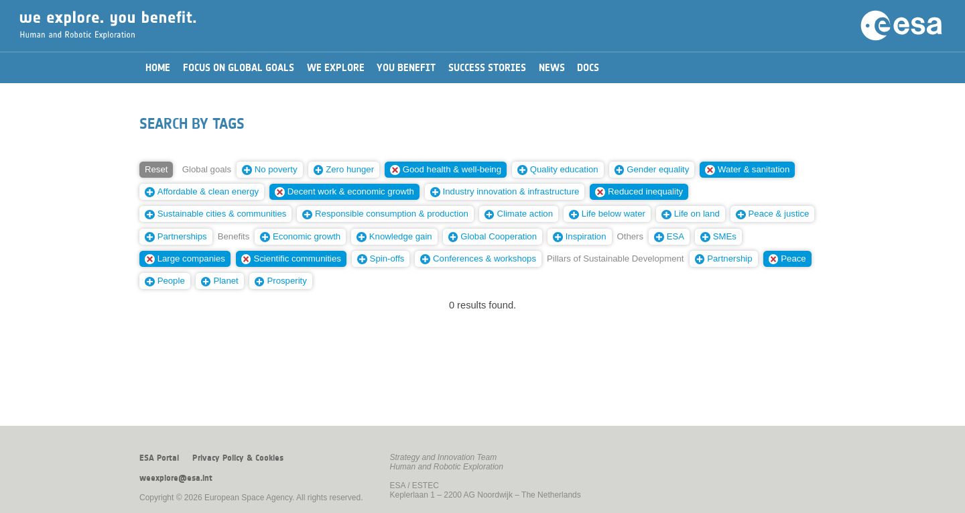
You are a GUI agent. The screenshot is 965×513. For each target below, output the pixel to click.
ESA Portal (159, 458)
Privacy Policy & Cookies (237, 458)
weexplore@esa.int (175, 478)
